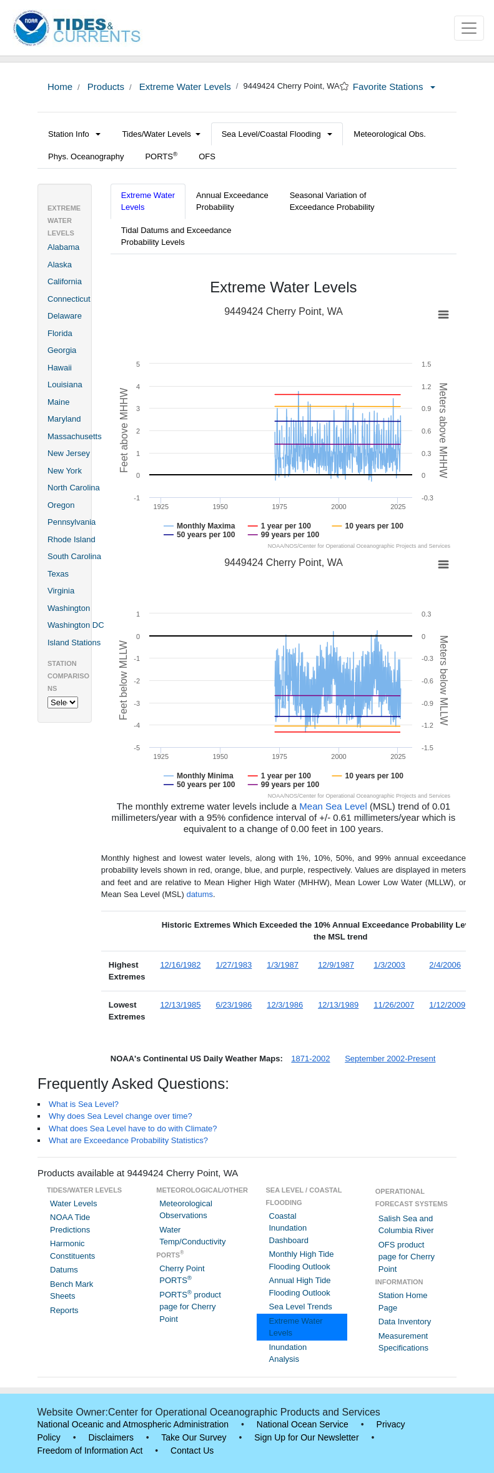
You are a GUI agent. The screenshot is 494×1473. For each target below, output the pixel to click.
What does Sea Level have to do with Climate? (133, 1128)
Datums (64, 1269)
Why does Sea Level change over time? (120, 1116)
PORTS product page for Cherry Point (190, 1307)
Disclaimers (111, 1437)
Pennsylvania (71, 522)
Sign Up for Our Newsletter (306, 1437)
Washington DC (75, 625)
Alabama (63, 247)
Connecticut (69, 299)
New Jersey (68, 453)
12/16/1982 (180, 965)
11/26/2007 (393, 1004)
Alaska (59, 264)
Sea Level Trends (300, 1306)
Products (104, 86)
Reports (64, 1310)
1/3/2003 (389, 965)
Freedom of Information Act (90, 1451)
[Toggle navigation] (469, 28)
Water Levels (73, 1203)
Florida (59, 333)
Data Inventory (405, 1321)
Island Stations (74, 642)
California (64, 281)
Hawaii (59, 367)
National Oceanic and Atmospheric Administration (133, 1424)
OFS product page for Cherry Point (406, 1257)
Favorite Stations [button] (394, 86)
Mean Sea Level (333, 806)
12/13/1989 (338, 1004)
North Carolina (73, 487)
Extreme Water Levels (184, 86)
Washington (68, 608)
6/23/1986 (233, 1004)
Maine (58, 402)
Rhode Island (71, 539)
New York (64, 470)
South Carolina (74, 556)
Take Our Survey (193, 1437)
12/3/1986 (285, 1004)
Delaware (64, 315)
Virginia (60, 590)
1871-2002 (310, 1058)
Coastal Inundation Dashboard (289, 1228)
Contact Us (192, 1451)
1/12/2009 (447, 1004)
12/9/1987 (336, 965)
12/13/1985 (180, 1004)
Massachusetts (74, 436)
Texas (58, 573)
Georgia (61, 350)
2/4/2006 (445, 965)
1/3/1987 (283, 965)
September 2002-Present (390, 1058)
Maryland (64, 419)
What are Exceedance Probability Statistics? (128, 1140)
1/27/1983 (233, 965)
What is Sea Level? (84, 1104)
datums (199, 894)
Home (59, 86)
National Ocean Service (302, 1424)
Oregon (60, 505)
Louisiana (64, 384)
